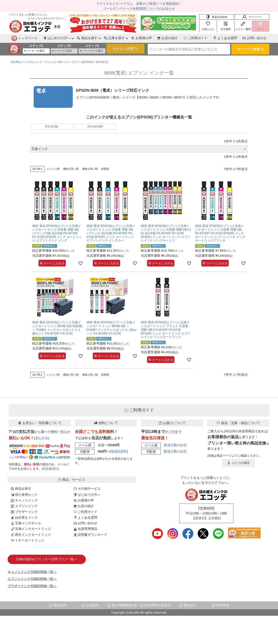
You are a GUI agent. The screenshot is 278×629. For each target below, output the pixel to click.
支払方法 (41, 436)
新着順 (105, 167)
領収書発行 (50, 467)
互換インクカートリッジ (31, 527)
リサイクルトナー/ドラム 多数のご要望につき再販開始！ (139, 3)
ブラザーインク (24, 510)
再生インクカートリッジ (31, 533)
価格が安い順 (71, 167)
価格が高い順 (90, 167)
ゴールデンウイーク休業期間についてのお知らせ (139, 8)
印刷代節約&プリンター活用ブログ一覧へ (46, 557)
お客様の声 (123, 38)
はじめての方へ (87, 493)
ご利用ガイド (186, 38)
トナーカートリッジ (27, 538)
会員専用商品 (85, 527)
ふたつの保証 (238, 461)
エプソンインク (24, 504)
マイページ (251, 17)
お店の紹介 (154, 38)
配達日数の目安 (175, 443)
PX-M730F (95, 125)
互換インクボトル (26, 521)
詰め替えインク (24, 516)
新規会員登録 (216, 17)
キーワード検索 (250, 48)
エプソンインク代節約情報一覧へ (32, 577)
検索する (118, 48)
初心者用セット (24, 493)
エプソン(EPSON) (82, 60)
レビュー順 (53, 167)
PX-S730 (51, 125)
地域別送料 (119, 450)
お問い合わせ (253, 38)
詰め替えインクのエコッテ (26, 60)
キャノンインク (24, 499)
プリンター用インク (57, 60)
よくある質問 (219, 38)
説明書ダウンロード (90, 533)
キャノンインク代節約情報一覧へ (32, 570)
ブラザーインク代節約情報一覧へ (32, 584)
